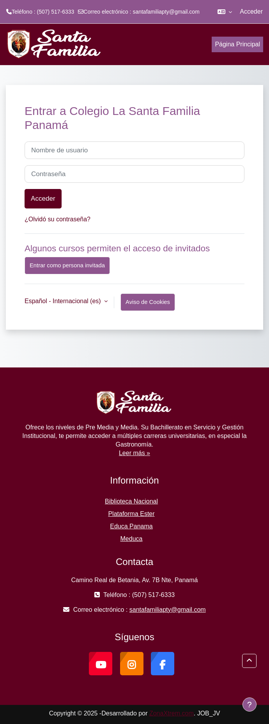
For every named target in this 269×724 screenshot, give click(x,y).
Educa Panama (131, 526)
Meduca (131, 538)
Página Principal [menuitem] (237, 44)
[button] (225, 11)
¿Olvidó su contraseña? (57, 219)
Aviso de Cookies (148, 302)
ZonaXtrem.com (171, 713)
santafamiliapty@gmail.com (166, 12)
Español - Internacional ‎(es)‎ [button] (64, 301)
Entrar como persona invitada (67, 265)
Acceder (251, 11)
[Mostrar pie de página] (249, 705)
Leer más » (134, 453)
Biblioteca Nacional (131, 501)
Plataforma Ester (131, 513)
